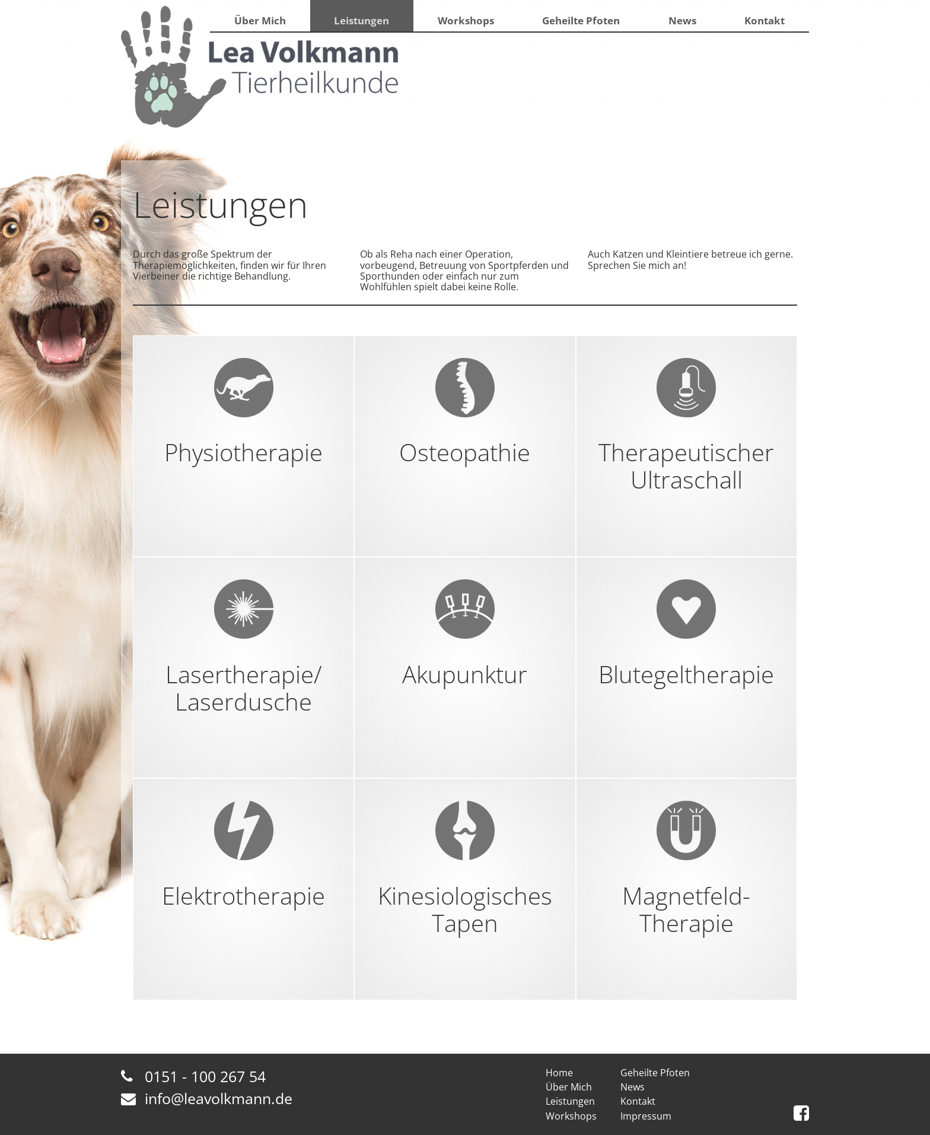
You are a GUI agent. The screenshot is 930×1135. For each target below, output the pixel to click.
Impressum (645, 1116)
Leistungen (361, 23)
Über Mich (259, 23)
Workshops (464, 23)
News (680, 23)
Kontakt (764, 23)
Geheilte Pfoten (579, 23)
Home (559, 1072)
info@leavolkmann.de (218, 1098)
